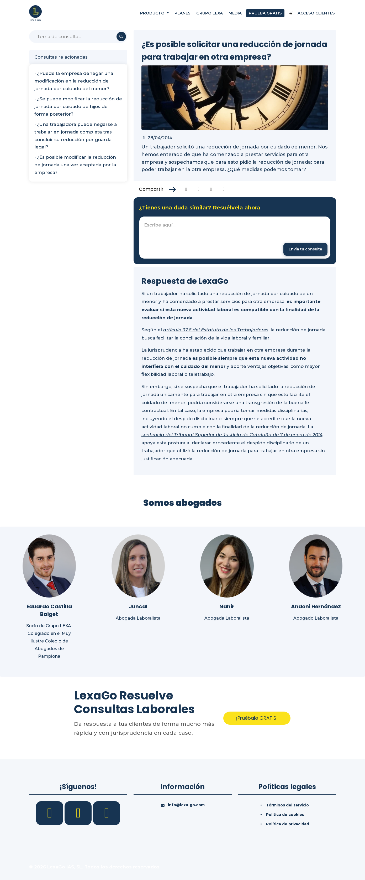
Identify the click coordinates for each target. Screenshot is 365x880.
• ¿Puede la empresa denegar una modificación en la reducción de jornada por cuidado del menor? (73, 81)
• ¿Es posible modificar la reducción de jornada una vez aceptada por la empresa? (75, 165)
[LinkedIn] (79, 812)
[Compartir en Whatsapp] (224, 189)
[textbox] (235, 237)
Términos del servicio (287, 805)
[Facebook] (50, 812)
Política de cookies (285, 814)
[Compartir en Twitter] (199, 189)
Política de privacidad (287, 824)
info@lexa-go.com (186, 804)
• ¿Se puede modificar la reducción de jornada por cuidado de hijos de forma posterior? (78, 106)
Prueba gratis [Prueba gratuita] (265, 13)
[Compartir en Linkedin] (211, 189)
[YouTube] (106, 812)
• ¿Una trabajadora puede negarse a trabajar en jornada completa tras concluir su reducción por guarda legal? (75, 136)
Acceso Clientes (312, 13)
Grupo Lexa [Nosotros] (209, 13)
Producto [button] (153, 13)
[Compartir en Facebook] (186, 189)
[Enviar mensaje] (305, 249)
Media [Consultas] (235, 13)
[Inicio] (35, 13)
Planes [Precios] (182, 13)
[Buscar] (78, 36)
